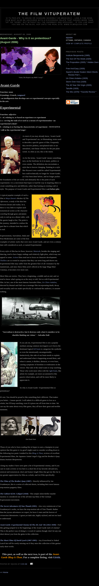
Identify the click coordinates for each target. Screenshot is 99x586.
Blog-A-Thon (37, 453)
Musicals (36, 251)
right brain (53, 371)
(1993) (18, 506)
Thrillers (3, 260)
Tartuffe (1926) (72, 88)
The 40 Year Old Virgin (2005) (79, 85)
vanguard (21, 95)
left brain (36, 349)
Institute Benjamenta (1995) (78, 55)
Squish (69, 38)
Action (15, 257)
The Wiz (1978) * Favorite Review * (81, 92)
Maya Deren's (11, 198)
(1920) (14, 494)
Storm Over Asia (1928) (76, 82)
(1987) (15, 481)
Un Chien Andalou (49, 282)
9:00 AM (24, 564)
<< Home (4, 572)
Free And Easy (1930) (75, 68)
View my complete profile (79, 43)
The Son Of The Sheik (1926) (78, 59)
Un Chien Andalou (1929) (77, 78)
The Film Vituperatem (49, 14)
